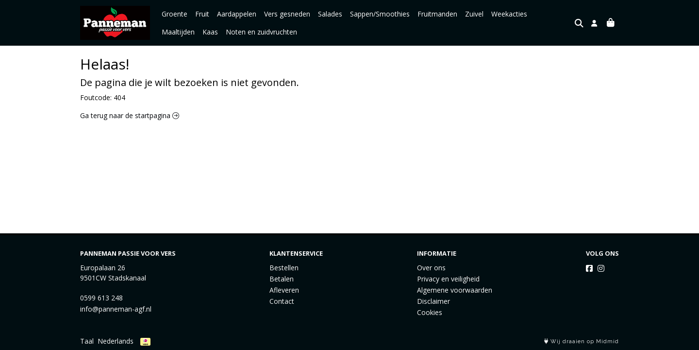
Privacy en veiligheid (448, 278)
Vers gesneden (287, 13)
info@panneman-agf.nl (115, 309)
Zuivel (474, 13)
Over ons (431, 267)
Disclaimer (433, 301)
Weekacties (509, 13)
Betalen (281, 278)
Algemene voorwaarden (454, 290)
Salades (330, 13)
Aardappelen (236, 13)
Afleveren (284, 290)
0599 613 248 (101, 297)
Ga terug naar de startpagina (129, 115)
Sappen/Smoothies (380, 13)
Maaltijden (551, 13)
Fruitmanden (437, 13)
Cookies (429, 312)
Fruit (202, 13)
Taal (87, 341)
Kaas (169, 31)
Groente (174, 13)
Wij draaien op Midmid (581, 341)
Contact (281, 301)
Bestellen (284, 267)
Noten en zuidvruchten (220, 31)
